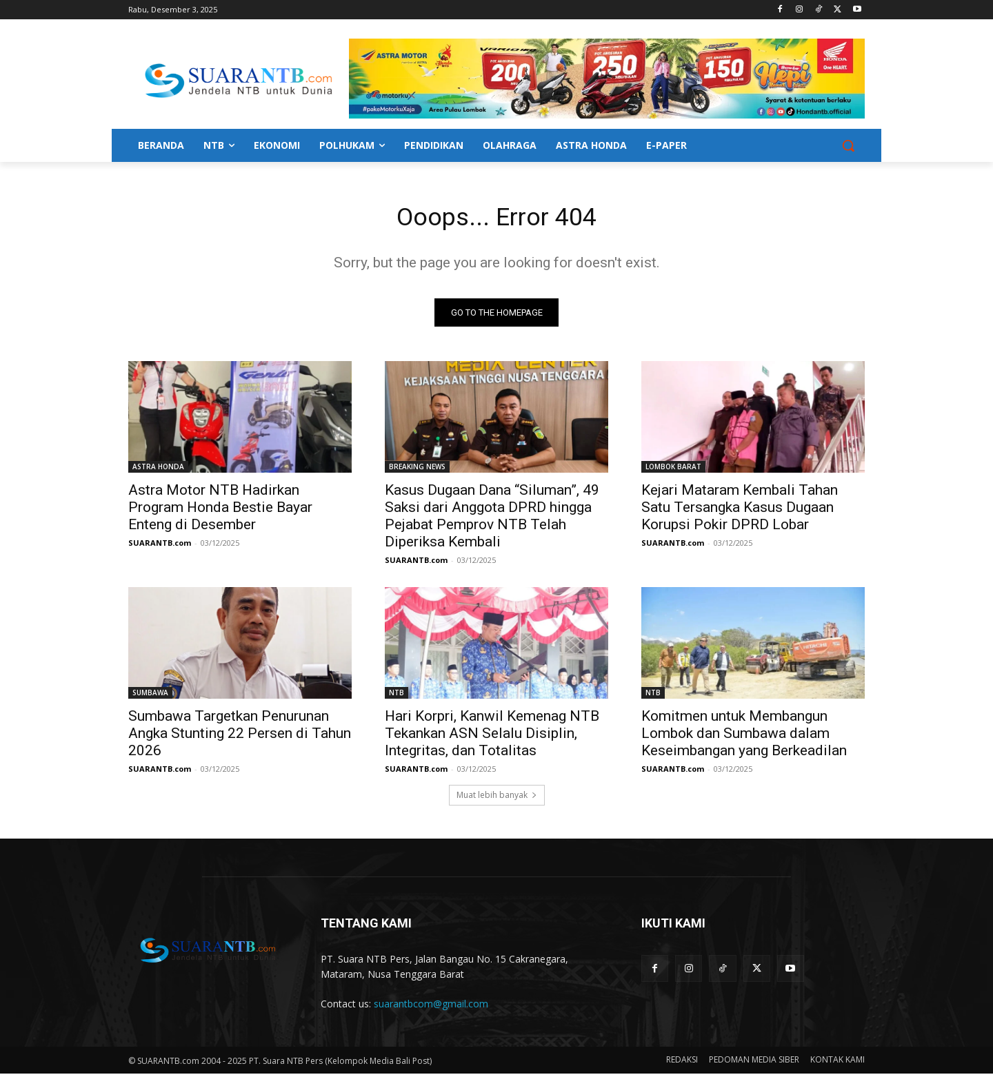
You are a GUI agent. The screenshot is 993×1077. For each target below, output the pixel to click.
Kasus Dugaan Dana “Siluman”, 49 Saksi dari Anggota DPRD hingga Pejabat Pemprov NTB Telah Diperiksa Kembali (492, 519)
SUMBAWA (150, 696)
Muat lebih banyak (497, 798)
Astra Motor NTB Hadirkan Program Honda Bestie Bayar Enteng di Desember (220, 510)
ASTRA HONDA (158, 470)
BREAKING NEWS (417, 470)
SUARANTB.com (159, 546)
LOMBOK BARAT (673, 470)
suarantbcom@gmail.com (431, 1007)
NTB (396, 696)
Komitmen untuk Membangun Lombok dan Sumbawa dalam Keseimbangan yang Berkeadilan (744, 736)
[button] (848, 145)
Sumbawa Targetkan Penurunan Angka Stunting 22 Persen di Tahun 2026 (239, 736)
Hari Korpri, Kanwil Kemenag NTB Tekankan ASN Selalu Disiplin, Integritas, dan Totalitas (492, 736)
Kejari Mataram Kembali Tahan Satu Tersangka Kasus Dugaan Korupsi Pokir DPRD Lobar (739, 510)
